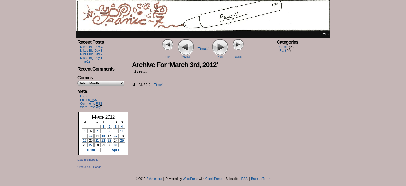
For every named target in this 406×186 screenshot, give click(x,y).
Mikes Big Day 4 (91, 47)
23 (109, 140)
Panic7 (203, 17)
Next (220, 57)
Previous (185, 57)
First (167, 57)
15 (103, 136)
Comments (91, 104)
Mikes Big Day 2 (91, 54)
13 (90, 136)
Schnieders (154, 179)
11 (122, 131)
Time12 (85, 61)
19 (84, 140)
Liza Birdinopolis (87, 159)
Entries (88, 100)
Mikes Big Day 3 (91, 50)
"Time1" (203, 49)
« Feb (91, 150)
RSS (325, 34)
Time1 (159, 85)
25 (122, 140)
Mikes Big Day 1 (91, 58)
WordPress (190, 179)
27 (90, 145)
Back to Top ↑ (260, 179)
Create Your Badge (89, 166)
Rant (282, 50)
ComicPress (213, 179)
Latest (238, 57)
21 (97, 140)
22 (103, 140)
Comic (283, 47)
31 (115, 145)
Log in (84, 96)
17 (115, 136)
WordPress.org (90, 107)
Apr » (116, 150)
